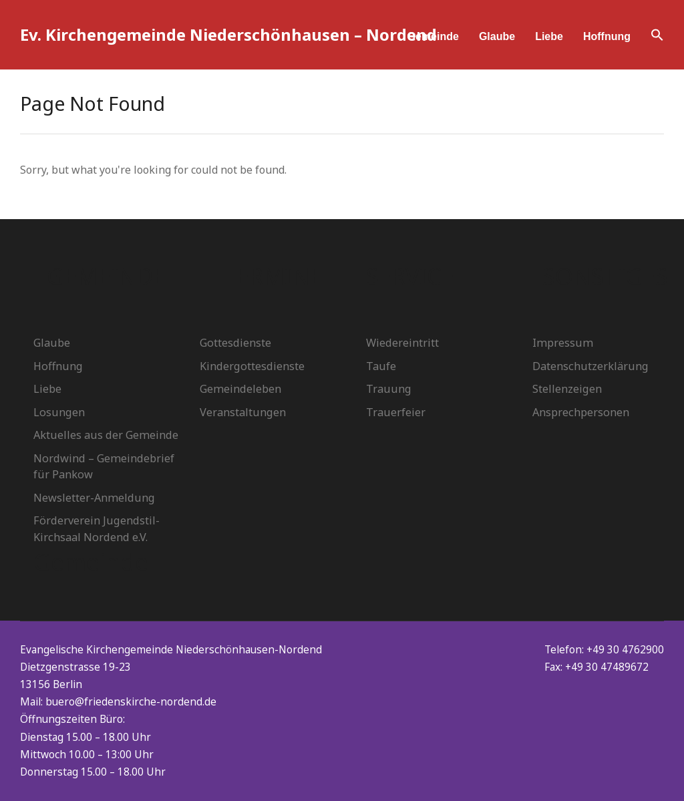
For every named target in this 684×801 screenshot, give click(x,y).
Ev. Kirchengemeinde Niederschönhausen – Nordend (228, 34)
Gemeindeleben (240, 388)
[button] (657, 37)
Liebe (549, 36)
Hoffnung (607, 36)
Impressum (562, 342)
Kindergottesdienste (252, 366)
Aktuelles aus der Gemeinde (105, 435)
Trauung (388, 388)
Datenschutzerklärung (590, 366)
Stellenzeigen (567, 388)
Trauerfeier (395, 412)
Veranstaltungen (243, 412)
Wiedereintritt (402, 342)
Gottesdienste (235, 342)
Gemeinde (433, 36)
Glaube (497, 36)
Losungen (59, 412)
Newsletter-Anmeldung (94, 497)
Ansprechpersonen (580, 412)
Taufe (381, 366)
